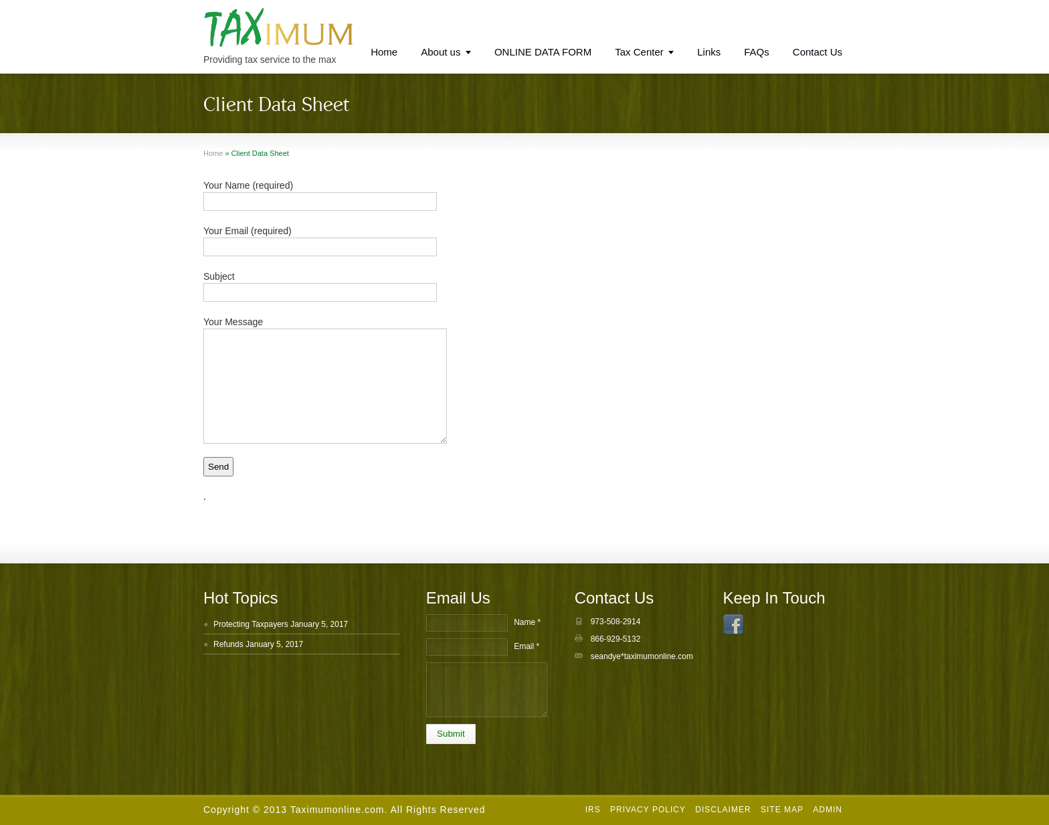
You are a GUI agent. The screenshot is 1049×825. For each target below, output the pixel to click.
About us (440, 52)
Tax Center (639, 52)
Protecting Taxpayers (250, 624)
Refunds (228, 644)
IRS (593, 809)
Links (709, 52)
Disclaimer (723, 809)
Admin (827, 809)
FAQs (756, 52)
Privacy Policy (648, 809)
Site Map (782, 809)
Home (384, 52)
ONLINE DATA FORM (542, 52)
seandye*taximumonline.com (642, 656)
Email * (526, 646)
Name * (527, 622)
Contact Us (817, 52)
